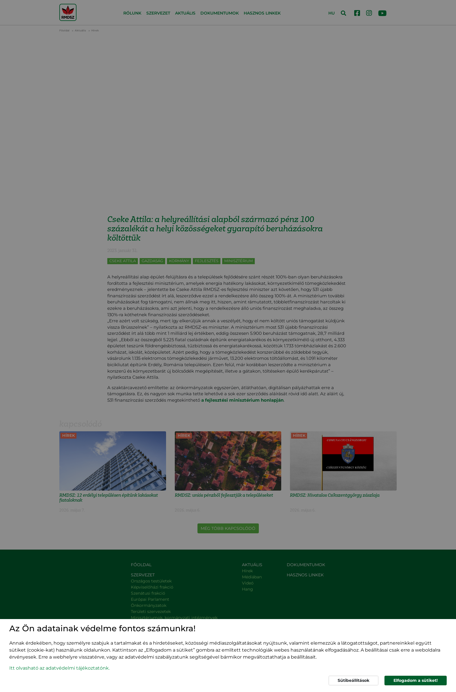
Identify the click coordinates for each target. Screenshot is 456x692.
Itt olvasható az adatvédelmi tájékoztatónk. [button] (59, 668)
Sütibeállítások (353, 680)
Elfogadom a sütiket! (415, 680)
